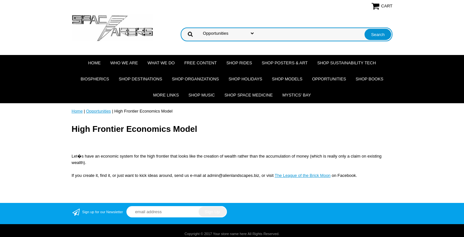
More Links (166, 95)
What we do (161, 62)
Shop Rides (239, 62)
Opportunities (329, 79)
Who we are (124, 62)
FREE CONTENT (200, 62)
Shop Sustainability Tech (346, 62)
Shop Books (369, 79)
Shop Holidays (245, 79)
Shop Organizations (195, 79)
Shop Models (287, 79)
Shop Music (201, 95)
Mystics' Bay (296, 95)
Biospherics (95, 79)
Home (94, 62)
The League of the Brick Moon (303, 175)
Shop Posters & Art (284, 62)
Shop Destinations (140, 79)
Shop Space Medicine (248, 95)
